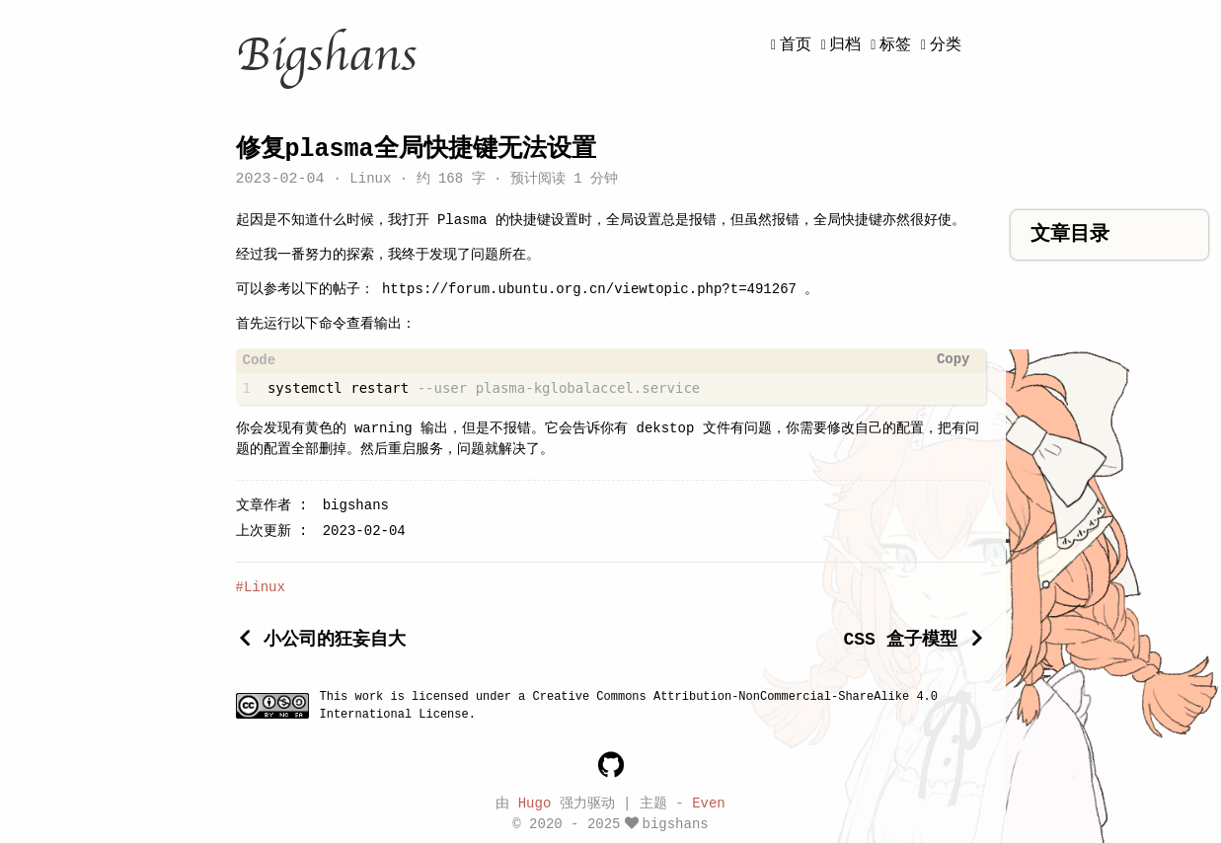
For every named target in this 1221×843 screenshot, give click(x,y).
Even (708, 802)
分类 (945, 45)
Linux (371, 180)
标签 (895, 45)
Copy (953, 359)
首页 (795, 45)
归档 (845, 45)
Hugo (535, 802)
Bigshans (326, 55)
